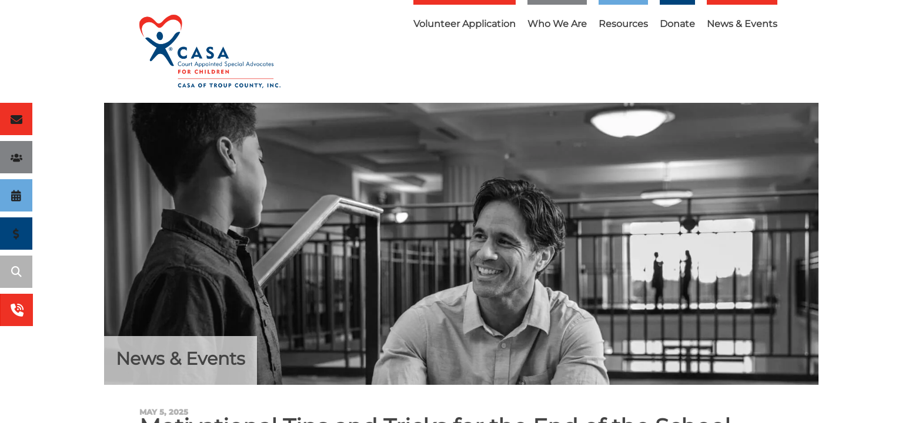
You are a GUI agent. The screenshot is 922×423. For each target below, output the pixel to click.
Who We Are (557, 23)
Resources (623, 23)
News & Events (742, 23)
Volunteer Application (464, 23)
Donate (677, 23)
